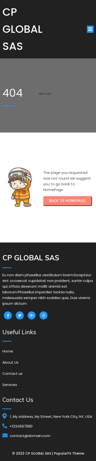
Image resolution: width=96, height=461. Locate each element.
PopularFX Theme (69, 453)
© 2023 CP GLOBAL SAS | (33, 453)
